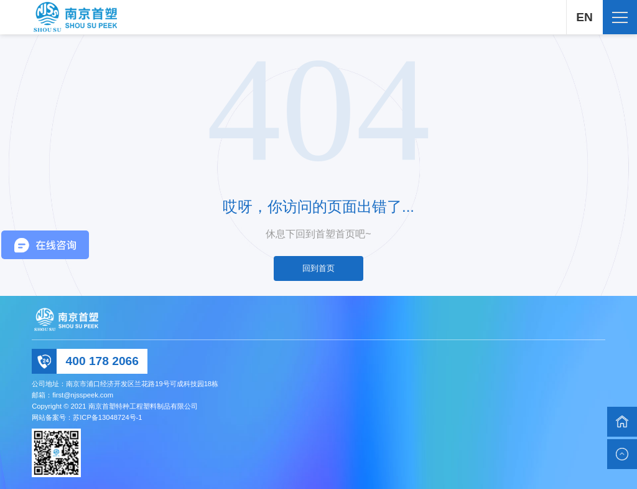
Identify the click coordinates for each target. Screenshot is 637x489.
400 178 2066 (102, 361)
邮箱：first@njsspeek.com (72, 395)
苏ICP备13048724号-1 (107, 417)
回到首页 (318, 268)
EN (583, 17)
